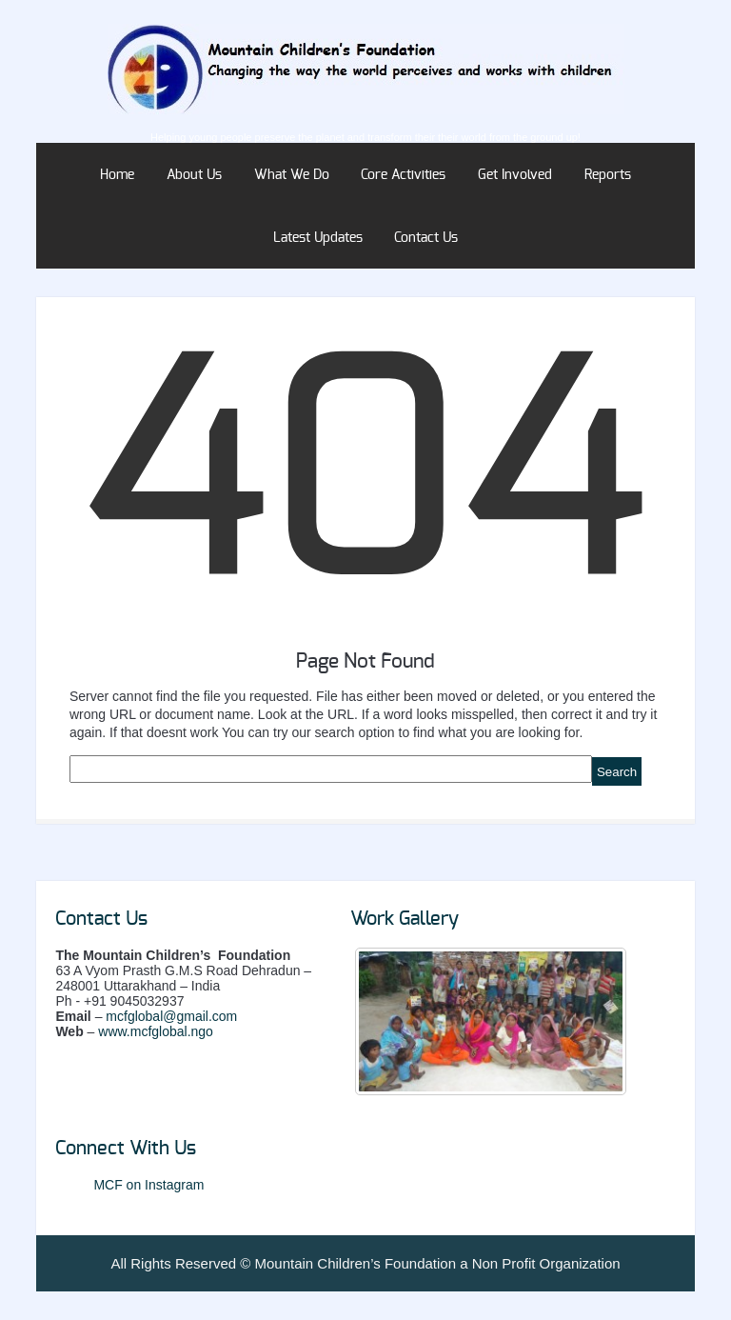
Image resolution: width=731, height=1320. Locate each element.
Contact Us (426, 238)
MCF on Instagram (148, 1184)
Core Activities (403, 175)
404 (365, 482)
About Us (194, 175)
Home (117, 175)
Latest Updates (318, 238)
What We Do (291, 175)
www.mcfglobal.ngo (155, 1031)
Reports (607, 175)
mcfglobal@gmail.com (171, 1016)
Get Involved (515, 175)
